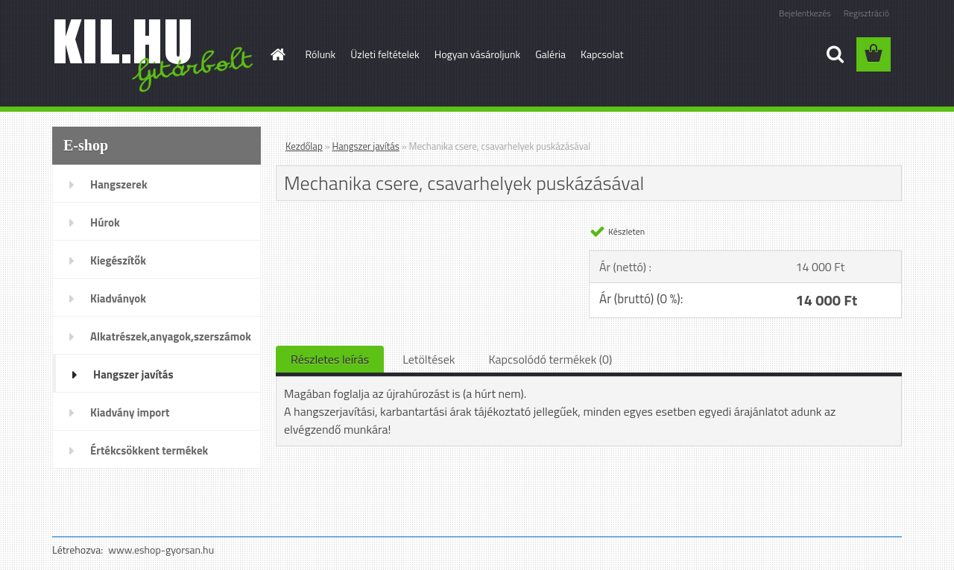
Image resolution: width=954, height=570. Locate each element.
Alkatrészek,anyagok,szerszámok (170, 336)
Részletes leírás (330, 359)
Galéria (550, 54)
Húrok (105, 222)
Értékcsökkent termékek (149, 450)
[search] (835, 54)
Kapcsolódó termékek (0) (550, 359)
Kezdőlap (304, 146)
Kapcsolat (602, 54)
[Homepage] (277, 54)
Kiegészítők (118, 260)
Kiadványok (118, 298)
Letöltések (428, 359)
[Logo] (154, 55)
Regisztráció (866, 13)
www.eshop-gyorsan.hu (161, 549)
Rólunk (321, 54)
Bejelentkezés (805, 13)
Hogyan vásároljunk (477, 54)
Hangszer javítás (133, 374)
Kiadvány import (129, 412)
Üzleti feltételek (384, 54)
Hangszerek (119, 184)
